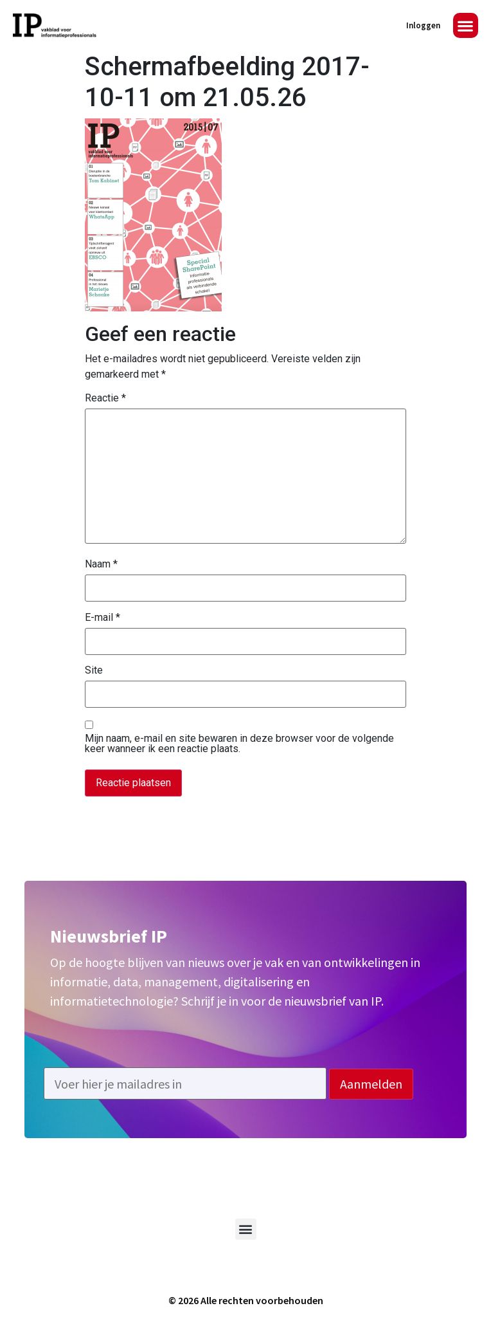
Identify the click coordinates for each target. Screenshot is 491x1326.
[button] (465, 25)
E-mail (102, 617)
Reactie (105, 398)
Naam (101, 564)
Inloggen (423, 25)
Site (94, 670)
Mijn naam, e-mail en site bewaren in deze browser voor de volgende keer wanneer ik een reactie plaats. (239, 743)
